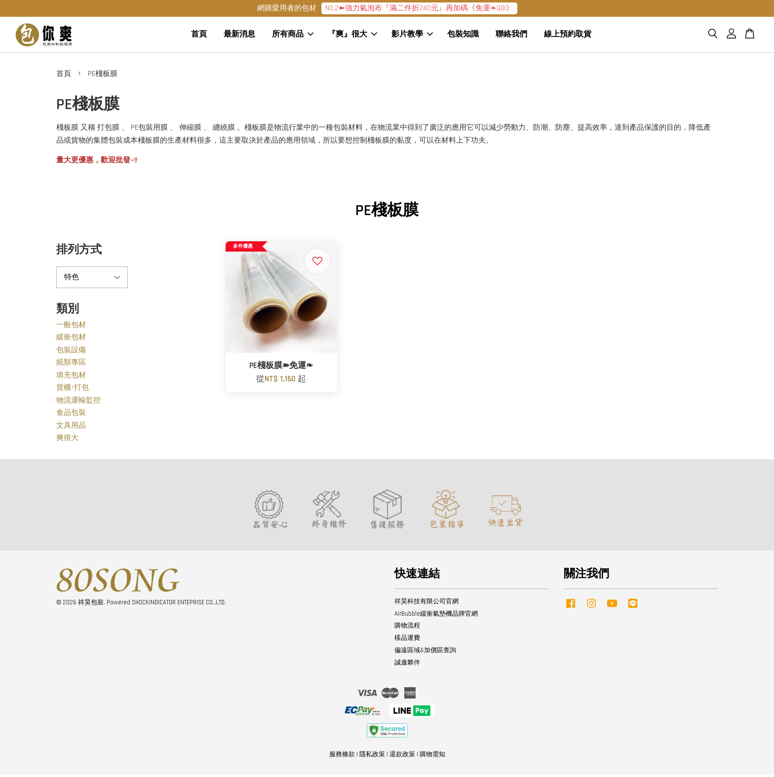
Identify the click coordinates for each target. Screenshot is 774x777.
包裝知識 (463, 36)
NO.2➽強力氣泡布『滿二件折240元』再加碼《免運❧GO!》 (419, 8)
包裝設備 (71, 352)
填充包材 (71, 377)
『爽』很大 (352, 36)
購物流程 (407, 628)
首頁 (199, 36)
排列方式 (79, 252)
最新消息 (239, 36)
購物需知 (432, 757)
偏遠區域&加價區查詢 (425, 653)
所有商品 (292, 36)
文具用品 (71, 427)
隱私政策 (372, 757)
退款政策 (402, 757)
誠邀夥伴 (407, 664)
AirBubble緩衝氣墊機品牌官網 (436, 616)
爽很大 (67, 440)
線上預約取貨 (567, 36)
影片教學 (412, 36)
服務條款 (342, 757)
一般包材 (71, 327)
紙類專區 (71, 365)
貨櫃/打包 (72, 390)
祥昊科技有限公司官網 (426, 603)
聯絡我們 (511, 36)
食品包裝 (71, 415)
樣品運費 (407, 640)
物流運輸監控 (78, 402)
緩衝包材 (71, 339)
